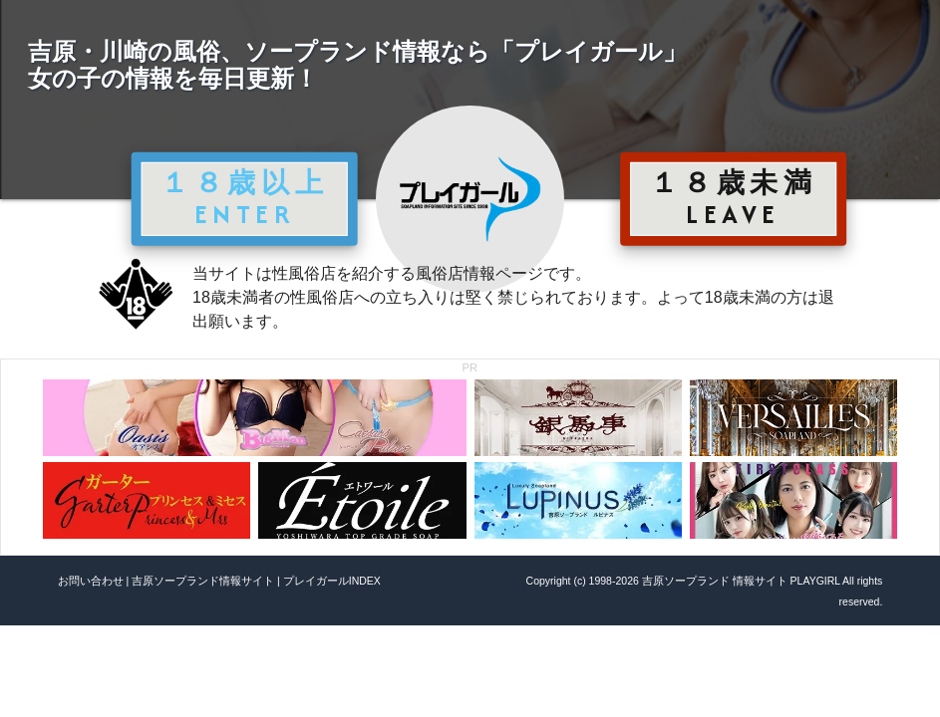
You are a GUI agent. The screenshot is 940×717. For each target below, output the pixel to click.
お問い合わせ (91, 581)
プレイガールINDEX (332, 581)
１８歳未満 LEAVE (733, 198)
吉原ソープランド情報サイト (203, 581)
